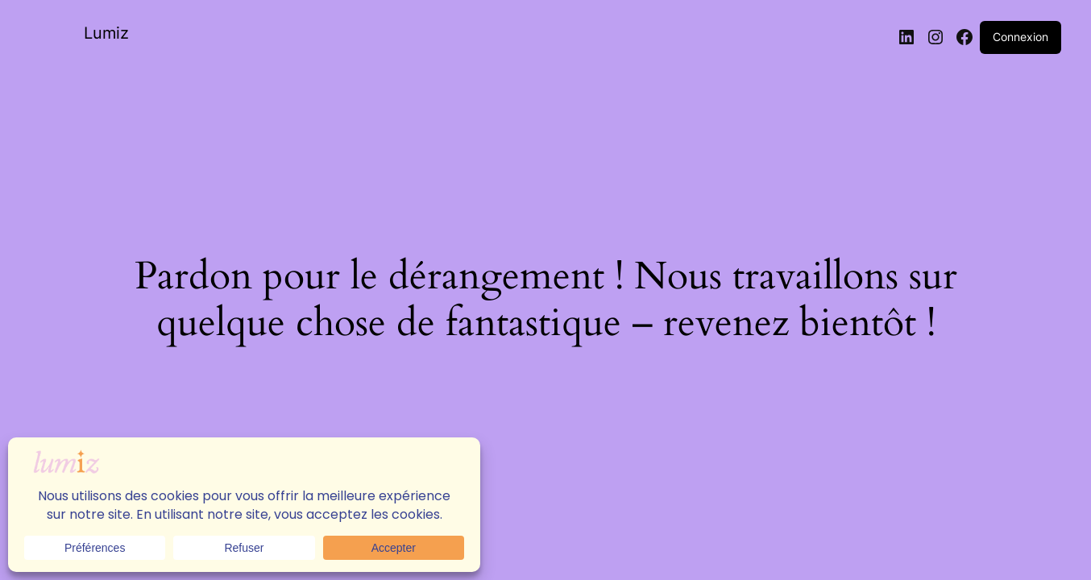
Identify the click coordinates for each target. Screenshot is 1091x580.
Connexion (1020, 37)
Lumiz (106, 33)
